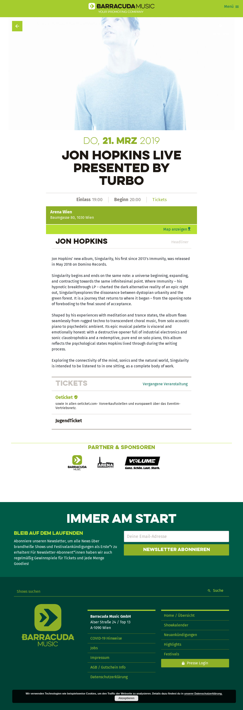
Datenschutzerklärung (109, 677)
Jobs (94, 648)
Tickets (159, 199)
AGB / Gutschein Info (108, 667)
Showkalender (176, 625)
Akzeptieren (126, 698)
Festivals (171, 654)
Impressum (99, 657)
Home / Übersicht (179, 615)
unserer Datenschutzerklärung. (203, 693)
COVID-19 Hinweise (106, 638)
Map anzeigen (175, 229)
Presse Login (197, 663)
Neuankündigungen (180, 635)
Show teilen (221, 34)
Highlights (172, 644)
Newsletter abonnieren (176, 549)
